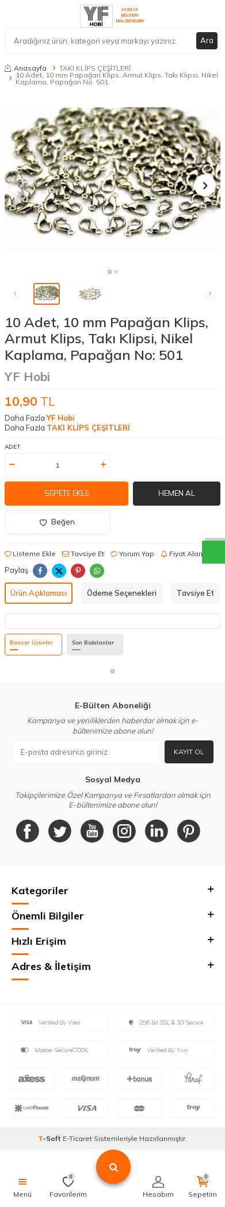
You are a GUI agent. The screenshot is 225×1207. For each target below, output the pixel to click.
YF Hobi (27, 376)
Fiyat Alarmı (185, 553)
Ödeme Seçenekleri (122, 592)
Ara (206, 40)
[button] (110, 272)
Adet (12, 447)
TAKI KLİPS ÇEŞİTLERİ (95, 68)
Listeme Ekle (30, 553)
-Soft (50, 1138)
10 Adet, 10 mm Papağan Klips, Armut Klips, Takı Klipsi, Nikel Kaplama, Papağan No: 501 (117, 79)
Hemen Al (176, 493)
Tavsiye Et (83, 553)
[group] (112, 179)
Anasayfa (26, 68)
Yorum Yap (132, 553)
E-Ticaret (77, 1138)
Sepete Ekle (66, 493)
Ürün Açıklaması (38, 592)
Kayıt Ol (189, 751)
